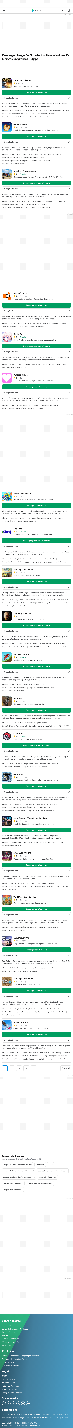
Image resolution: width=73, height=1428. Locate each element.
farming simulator (36, 603)
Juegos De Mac (50, 559)
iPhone (24, 154)
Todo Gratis (36, 364)
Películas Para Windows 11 (49, 842)
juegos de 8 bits (30, 927)
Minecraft (18, 764)
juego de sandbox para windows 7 (14, 930)
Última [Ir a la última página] (66, 1068)
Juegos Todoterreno (31, 684)
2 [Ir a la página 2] (12, 1068)
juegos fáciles (21, 408)
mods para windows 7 (9, 326)
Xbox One (42, 110)
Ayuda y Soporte (8, 1332)
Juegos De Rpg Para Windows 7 (58, 110)
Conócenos (6, 1325)
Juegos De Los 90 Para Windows (21, 842)
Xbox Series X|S (31, 110)
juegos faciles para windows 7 (28, 405)
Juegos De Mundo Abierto (10, 204)
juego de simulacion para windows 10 (23, 518)
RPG (3, 367)
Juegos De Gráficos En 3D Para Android (53, 643)
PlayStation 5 (26, 201)
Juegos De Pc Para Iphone (11, 1059)
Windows (5, 110)
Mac (11, 110)
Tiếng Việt (60, 1418)
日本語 (59, 1414)
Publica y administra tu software (14, 1359)
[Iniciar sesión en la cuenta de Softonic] (69, 10)
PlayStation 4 (19, 110)
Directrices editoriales (10, 1339)
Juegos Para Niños (34, 646)
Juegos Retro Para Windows (11, 846)
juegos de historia (23, 364)
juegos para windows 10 (56, 1059)
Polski (14, 1418)
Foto (59, 1009)
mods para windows (59, 323)
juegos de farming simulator (12, 157)
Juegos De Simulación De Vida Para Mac (30, 1012)
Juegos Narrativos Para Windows (33, 968)
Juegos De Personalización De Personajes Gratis (55, 364)
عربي (4, 1414)
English (17, 1414)
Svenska (37, 1418)
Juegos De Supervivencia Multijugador (15, 161)
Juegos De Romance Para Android (13, 164)
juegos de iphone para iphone (27, 643)
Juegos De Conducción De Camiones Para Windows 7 (15, 117)
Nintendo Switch (53, 154)
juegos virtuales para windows (12, 562)
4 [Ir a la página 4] (26, 1068)
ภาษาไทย (45, 1418)
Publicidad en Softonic (11, 1366)
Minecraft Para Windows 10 (49, 764)
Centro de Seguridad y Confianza (15, 1329)
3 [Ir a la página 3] (19, 1068)
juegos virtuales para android (56, 201)
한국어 (65, 1414)
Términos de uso (8, 1382)
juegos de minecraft (30, 764)
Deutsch (10, 1414)
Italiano (53, 1414)
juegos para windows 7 (36, 408)
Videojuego (19, 927)
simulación (46, 323)
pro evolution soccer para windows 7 (42, 883)
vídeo (36, 842)
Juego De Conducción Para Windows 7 (15, 114)
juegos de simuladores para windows (38, 562)
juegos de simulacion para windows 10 (56, 647)
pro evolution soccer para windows (14, 886)
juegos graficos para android (34, 157)
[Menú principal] (4, 10)
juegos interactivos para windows (13, 811)
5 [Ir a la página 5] (33, 1068)
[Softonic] (37, 10)
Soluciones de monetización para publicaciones (20, 1356)
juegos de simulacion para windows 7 (42, 726)
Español (24, 1414)
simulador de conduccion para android (15, 208)
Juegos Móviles (52, 927)
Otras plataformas (36, 98)
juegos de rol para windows (40, 160)
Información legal (8, 1379)
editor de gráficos (59, 562)
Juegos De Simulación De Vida (40, 207)
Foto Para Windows (8, 1012)
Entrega (54, 968)
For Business (7, 1345)
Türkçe (52, 1418)
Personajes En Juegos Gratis (16, 367)
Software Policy (8, 1362)
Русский (29, 1418)
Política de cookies (9, 1389)
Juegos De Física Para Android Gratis (41, 688)
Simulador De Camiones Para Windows (43, 117)
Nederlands (6, 1418)
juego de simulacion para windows (50, 518)
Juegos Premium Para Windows (27, 521)
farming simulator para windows (18, 606)
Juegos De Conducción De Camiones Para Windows (43, 114)
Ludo (13, 521)
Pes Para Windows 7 (9, 889)
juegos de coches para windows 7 (29, 323)
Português (22, 1418)
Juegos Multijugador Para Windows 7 (14, 726)
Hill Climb (42, 684)
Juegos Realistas (63, 726)
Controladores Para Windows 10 (39, 807)
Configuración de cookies (12, 1392)
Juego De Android (8, 408)
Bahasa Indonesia (43, 1414)
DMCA (4, 1376)
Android (12, 154)
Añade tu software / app (11, 1342)
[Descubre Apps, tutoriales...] (63, 10)
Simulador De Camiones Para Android (34, 204)
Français (31, 1414)
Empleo (5, 1335)
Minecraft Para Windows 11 (11, 767)
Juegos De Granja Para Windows (13, 1015)
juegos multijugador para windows (55, 1056)
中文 (67, 1418)
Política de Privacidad (10, 1386)
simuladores (39, 559)
